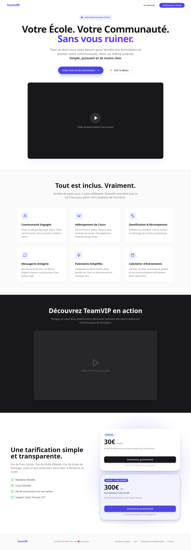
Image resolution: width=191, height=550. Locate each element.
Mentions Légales (123, 541)
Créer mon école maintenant (80, 70)
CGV (135, 541)
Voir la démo (119, 70)
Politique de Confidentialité (152, 541)
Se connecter (149, 5)
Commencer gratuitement (140, 459)
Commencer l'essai (171, 5)
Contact (170, 541)
